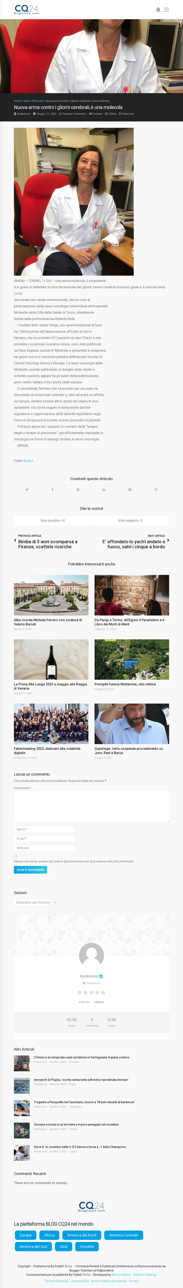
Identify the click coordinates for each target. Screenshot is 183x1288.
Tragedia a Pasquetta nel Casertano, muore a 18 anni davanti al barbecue (84, 1102)
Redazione (23, 113)
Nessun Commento (74, 113)
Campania (75, 1106)
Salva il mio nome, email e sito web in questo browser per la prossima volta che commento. (74, 861)
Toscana (74, 1061)
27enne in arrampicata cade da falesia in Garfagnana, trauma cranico (82, 1057)
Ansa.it (28, 461)
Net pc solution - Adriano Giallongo (134, 1274)
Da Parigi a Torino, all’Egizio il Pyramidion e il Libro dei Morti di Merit (129, 622)
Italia (26, 100)
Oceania (87, 1246)
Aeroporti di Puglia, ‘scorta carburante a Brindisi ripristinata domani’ (81, 1079)
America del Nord (81, 1235)
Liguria (73, 1151)
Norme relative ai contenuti (109, 1281)
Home (17, 100)
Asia (63, 1246)
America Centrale (123, 1235)
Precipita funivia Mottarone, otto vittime (125, 684)
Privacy (134, 1281)
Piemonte (37, 100)
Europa (25, 1235)
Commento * (22, 788)
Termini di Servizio (56, 1281)
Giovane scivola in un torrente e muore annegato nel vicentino (76, 1124)
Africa (49, 1235)
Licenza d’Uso (80, 1281)
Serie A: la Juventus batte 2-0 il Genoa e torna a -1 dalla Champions (80, 1147)
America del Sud (33, 1246)
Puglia (72, 1084)
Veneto (73, 1129)
